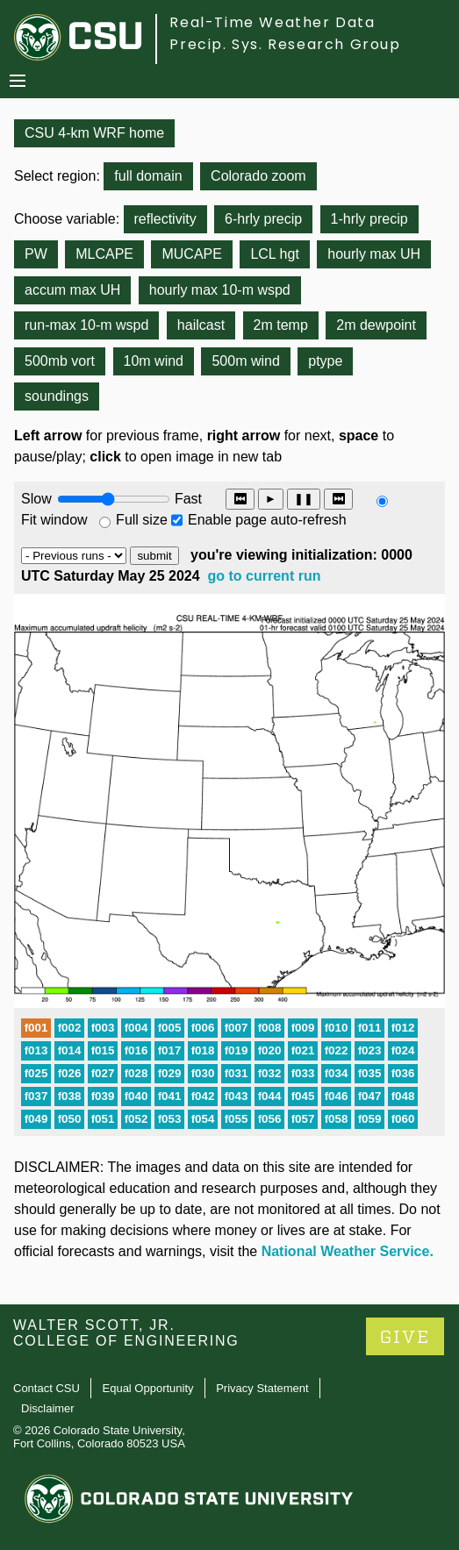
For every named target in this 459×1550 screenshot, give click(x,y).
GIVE (405, 1337)
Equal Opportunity (148, 1388)
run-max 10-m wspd (86, 325)
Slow (36, 498)
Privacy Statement (262, 1388)
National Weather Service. (348, 1251)
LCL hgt (274, 253)
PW (36, 253)
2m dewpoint (376, 325)
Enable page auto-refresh (267, 519)
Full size (142, 519)
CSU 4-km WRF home (94, 132)
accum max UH (72, 289)
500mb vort (60, 361)
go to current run (264, 575)
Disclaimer (48, 1408)
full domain (148, 175)
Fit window (54, 519)
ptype (325, 361)
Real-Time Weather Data (272, 22)
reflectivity (165, 218)
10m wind (153, 361)
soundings (57, 396)
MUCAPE (191, 253)
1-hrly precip (369, 218)
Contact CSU (46, 1388)
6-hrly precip (263, 218)
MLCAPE (104, 253)
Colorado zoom (258, 175)
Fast (187, 498)
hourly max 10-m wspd (219, 289)
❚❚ (303, 498)
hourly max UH (373, 253)
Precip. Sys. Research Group (284, 44)
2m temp (281, 325)
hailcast (201, 325)
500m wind (245, 361)
